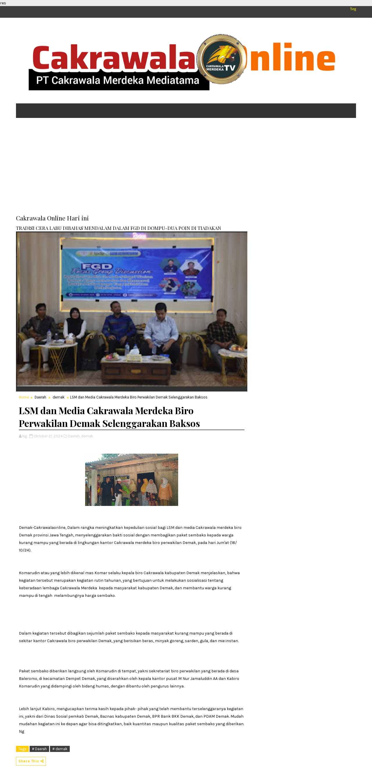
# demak (59, 749)
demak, (87, 436)
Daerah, (74, 436)
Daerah (40, 397)
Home (24, 397)
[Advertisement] (186, 167)
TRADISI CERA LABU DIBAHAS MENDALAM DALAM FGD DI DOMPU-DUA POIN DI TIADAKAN (118, 228)
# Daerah (39, 749)
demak (59, 397)
